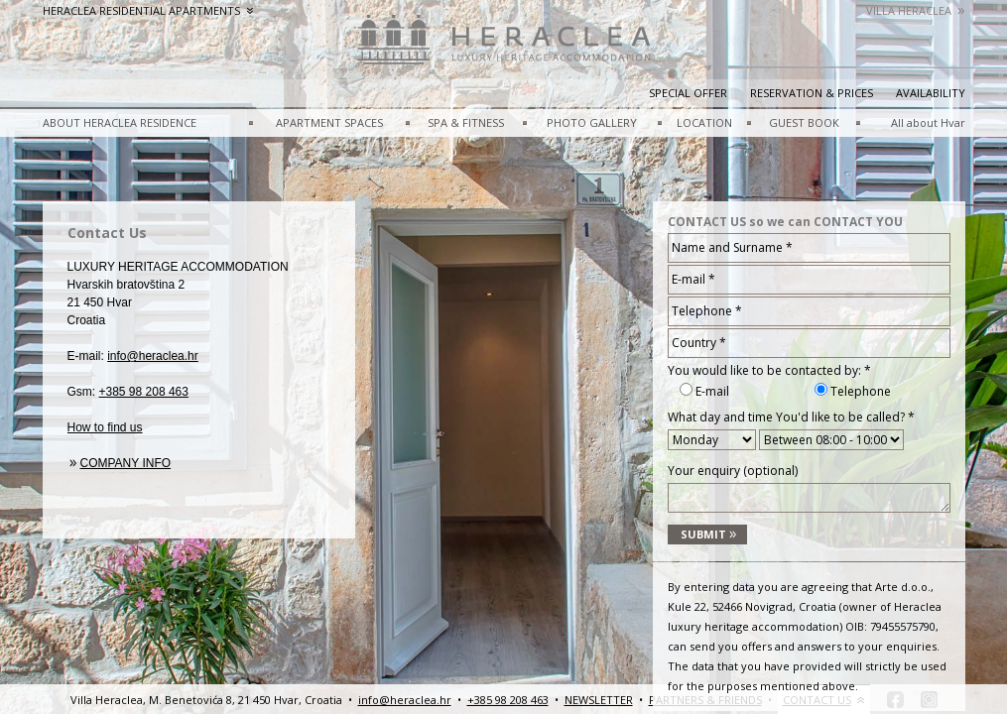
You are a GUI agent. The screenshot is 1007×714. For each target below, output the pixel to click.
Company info (126, 463)
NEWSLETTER (599, 699)
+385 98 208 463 (144, 392)
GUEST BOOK (804, 122)
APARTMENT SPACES (329, 122)
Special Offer (688, 92)
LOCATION (704, 122)
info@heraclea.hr (152, 356)
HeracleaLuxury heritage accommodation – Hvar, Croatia (504, 49)
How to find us (105, 427)
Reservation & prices (811, 92)
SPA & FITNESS (466, 122)
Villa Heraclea (915, 10)
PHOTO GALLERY (592, 122)
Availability (930, 92)
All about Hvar (928, 122)
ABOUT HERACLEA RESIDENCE (119, 122)
